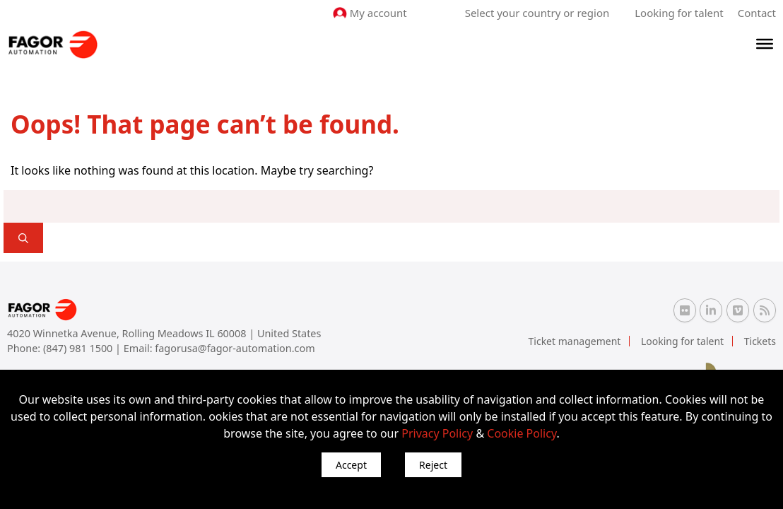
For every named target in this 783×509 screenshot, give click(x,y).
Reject (433, 465)
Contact (757, 13)
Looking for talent (679, 13)
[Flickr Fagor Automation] (684, 310)
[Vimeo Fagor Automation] (737, 310)
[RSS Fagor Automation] (764, 310)
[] (23, 238)
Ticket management (575, 341)
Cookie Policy (521, 433)
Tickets (760, 341)
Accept (351, 465)
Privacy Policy (437, 433)
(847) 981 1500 (79, 348)
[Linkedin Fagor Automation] (711, 310)
